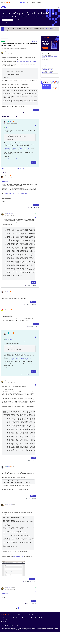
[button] (37, 55)
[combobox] (34, 20)
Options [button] (4, 37)
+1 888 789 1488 (7, 624)
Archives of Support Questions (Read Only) (18, 34)
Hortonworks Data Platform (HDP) (21, 48)
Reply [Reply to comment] (33, 162)
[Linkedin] (7, 620)
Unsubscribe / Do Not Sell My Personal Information (35, 628)
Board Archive (6, 34)
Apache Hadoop (49, 628)
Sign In (3, 7)
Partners (33, 2)
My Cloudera (4, 617)
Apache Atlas (6, 48)
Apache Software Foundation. (17, 629)
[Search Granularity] (7, 20)
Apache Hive (12, 48)
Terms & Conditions (15, 628)
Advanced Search (5, 22)
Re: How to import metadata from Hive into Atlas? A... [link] (36, 34)
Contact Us (4, 622)
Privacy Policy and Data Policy (23, 628)
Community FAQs (29, 614)
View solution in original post (10, 158)
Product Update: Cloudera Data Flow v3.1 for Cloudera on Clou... (49, 66)
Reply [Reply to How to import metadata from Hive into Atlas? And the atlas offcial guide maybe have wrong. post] (36, 110)
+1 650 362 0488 (13, 625)
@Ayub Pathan (5, 593)
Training (28, 2)
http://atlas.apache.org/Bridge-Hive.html (26, 61)
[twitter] (4, 620)
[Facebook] (1, 620)
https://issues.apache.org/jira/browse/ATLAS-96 (16, 193)
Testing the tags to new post (47, 72)
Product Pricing (39, 617)
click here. (33, 629)
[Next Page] (23, 608)
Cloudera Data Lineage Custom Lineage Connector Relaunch (49, 57)
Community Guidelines (17, 614)
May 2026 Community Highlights (48, 69)
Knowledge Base (29, 617)
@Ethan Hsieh (8, 127)
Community (23, 2)
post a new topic (48, 28)
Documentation (20, 617)
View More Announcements (49, 75)
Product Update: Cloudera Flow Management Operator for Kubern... (48, 61)
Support (39, 2)
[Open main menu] (58, 7)
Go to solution (35, 41)
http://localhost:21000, (18, 556)
